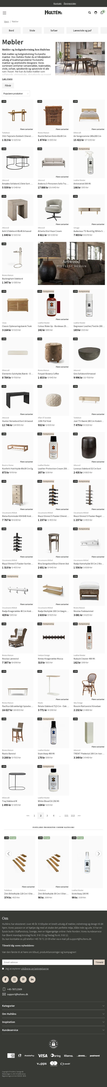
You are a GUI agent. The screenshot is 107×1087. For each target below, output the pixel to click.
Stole (32, 30)
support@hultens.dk (80, 939)
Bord (11, 30)
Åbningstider (70, 3)
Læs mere (7, 78)
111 (66, 815)
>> (79, 815)
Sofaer (54, 30)
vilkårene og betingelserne (35, 968)
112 (73, 815)
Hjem (6, 21)
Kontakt (58, 3)
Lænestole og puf (82, 30)
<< (27, 815)
